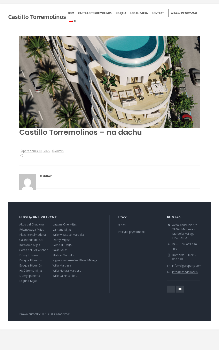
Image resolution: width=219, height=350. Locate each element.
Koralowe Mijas (29, 245)
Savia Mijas (60, 250)
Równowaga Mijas (31, 229)
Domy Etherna (29, 255)
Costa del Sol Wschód (33, 250)
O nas (122, 225)
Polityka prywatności (131, 232)
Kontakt (158, 13)
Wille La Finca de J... (65, 276)
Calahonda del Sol (31, 240)
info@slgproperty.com (187, 266)
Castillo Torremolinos (95, 13)
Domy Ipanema (29, 276)
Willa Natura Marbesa (67, 270)
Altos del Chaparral (31, 224)
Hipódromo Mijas (30, 270)
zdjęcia (121, 13)
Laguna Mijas (28, 281)
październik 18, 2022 (36, 151)
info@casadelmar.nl (185, 272)
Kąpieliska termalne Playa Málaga (75, 260)
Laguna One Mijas (65, 224)
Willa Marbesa (62, 265)
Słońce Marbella (63, 255)
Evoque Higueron (30, 260)
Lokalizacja (139, 13)
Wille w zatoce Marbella (68, 235)
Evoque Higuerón (30, 265)
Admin (59, 151)
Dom (71, 13)
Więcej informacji (184, 13)
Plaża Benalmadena (32, 235)
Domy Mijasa (61, 240)
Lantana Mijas (62, 229)
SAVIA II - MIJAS (63, 245)
